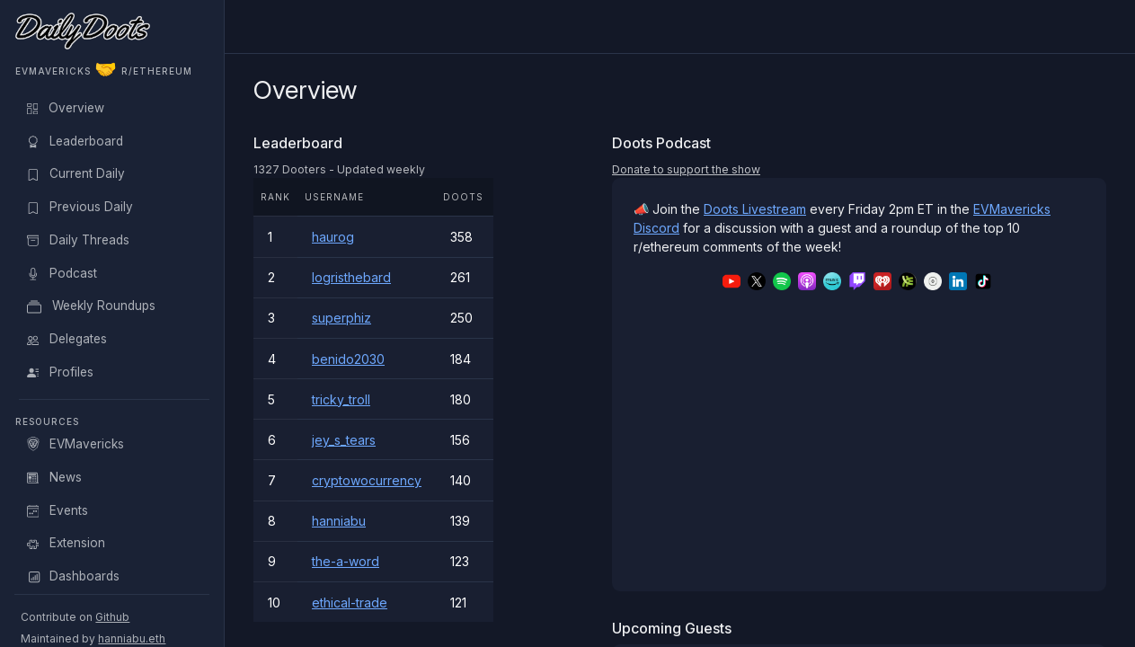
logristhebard (351, 277)
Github (112, 617)
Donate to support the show (686, 169)
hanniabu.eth (131, 638)
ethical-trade (349, 602)
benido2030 (348, 359)
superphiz (341, 317)
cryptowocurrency (366, 480)
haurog (333, 236)
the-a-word (345, 561)
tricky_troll (341, 399)
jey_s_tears (344, 440)
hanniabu (339, 520)
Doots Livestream (755, 209)
